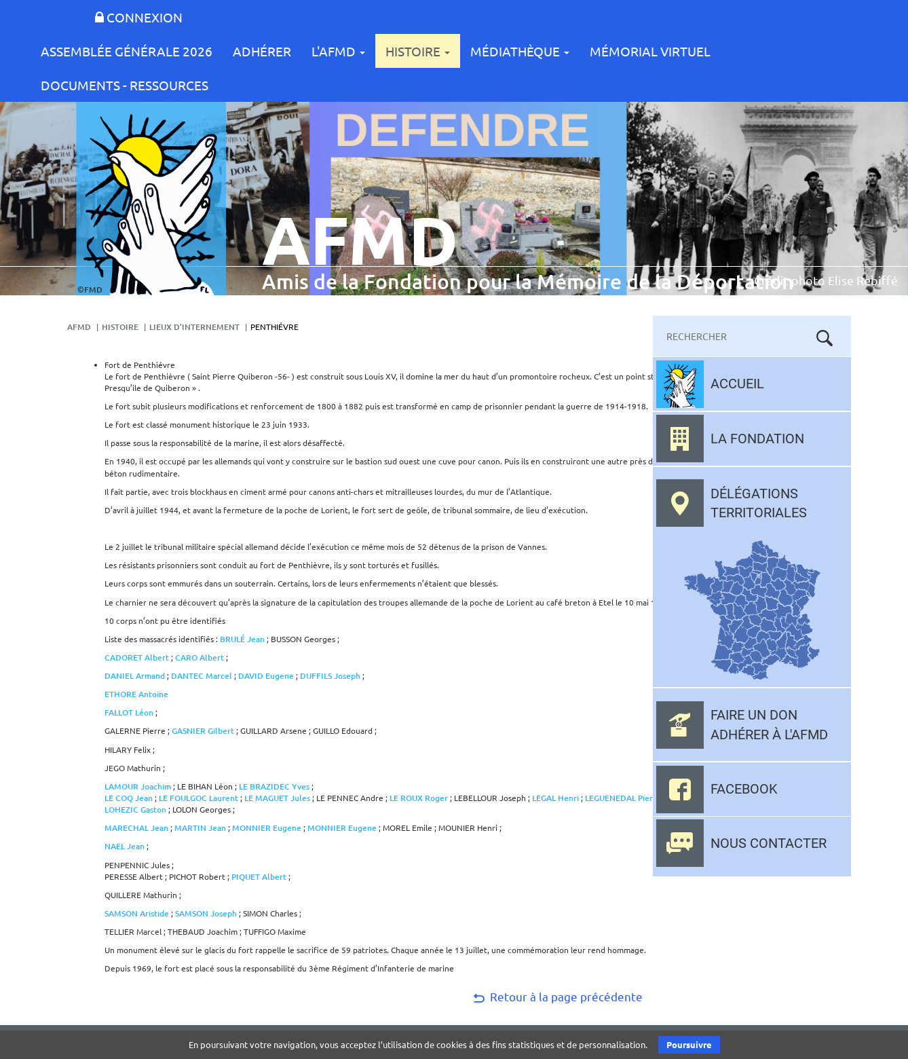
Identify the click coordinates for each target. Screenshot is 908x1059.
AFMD (79, 327)
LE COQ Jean (129, 798)
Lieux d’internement (194, 327)
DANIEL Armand (135, 676)
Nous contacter (769, 843)
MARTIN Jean (201, 828)
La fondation (757, 438)
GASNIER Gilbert (203, 731)
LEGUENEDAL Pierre (624, 798)
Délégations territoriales (759, 503)
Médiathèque (519, 51)
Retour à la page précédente (557, 996)
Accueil (737, 383)
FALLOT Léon (129, 712)
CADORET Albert (137, 657)
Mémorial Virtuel (650, 51)
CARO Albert (199, 657)
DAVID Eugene (266, 676)
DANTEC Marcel (202, 676)
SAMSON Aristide (137, 913)
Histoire (417, 51)
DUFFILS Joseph (330, 676)
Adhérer (262, 51)
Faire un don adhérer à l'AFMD (769, 725)
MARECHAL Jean (136, 828)
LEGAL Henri (556, 798)
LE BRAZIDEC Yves (274, 786)
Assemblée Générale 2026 (126, 51)
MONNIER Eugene (266, 828)
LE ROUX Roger (419, 798)
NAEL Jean (126, 846)
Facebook (744, 789)
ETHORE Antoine (136, 694)
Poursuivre (689, 1044)
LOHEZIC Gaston (135, 809)
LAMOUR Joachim (138, 786)
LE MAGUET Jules (277, 798)
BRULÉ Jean (242, 639)
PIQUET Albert (258, 876)
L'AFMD (338, 51)
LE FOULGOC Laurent (198, 798)
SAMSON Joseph (207, 913)
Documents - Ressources (124, 85)
